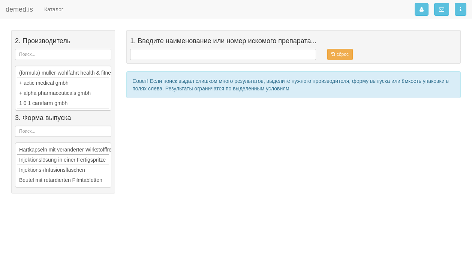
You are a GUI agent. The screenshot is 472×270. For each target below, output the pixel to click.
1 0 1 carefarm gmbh (63, 103)
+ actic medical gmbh (63, 83)
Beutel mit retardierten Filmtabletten (63, 180)
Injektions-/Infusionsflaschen (63, 170)
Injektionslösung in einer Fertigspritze (63, 160)
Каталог (53, 9)
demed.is (19, 9)
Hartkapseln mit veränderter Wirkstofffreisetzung (63, 150)
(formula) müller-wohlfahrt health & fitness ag (63, 73)
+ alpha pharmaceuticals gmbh (63, 93)
